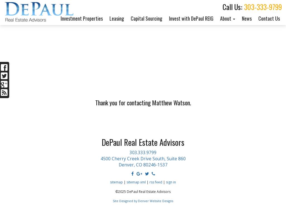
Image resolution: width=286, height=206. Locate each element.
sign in (171, 182)
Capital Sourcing (146, 18)
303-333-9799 (263, 6)
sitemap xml (136, 182)
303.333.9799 (143, 153)
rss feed (155, 182)
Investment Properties (82, 18)
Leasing (116, 18)
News (247, 18)
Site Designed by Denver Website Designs (143, 201)
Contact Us (269, 18)
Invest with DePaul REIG (191, 18)
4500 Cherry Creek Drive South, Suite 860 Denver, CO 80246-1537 (143, 162)
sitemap (116, 182)
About (227, 18)
